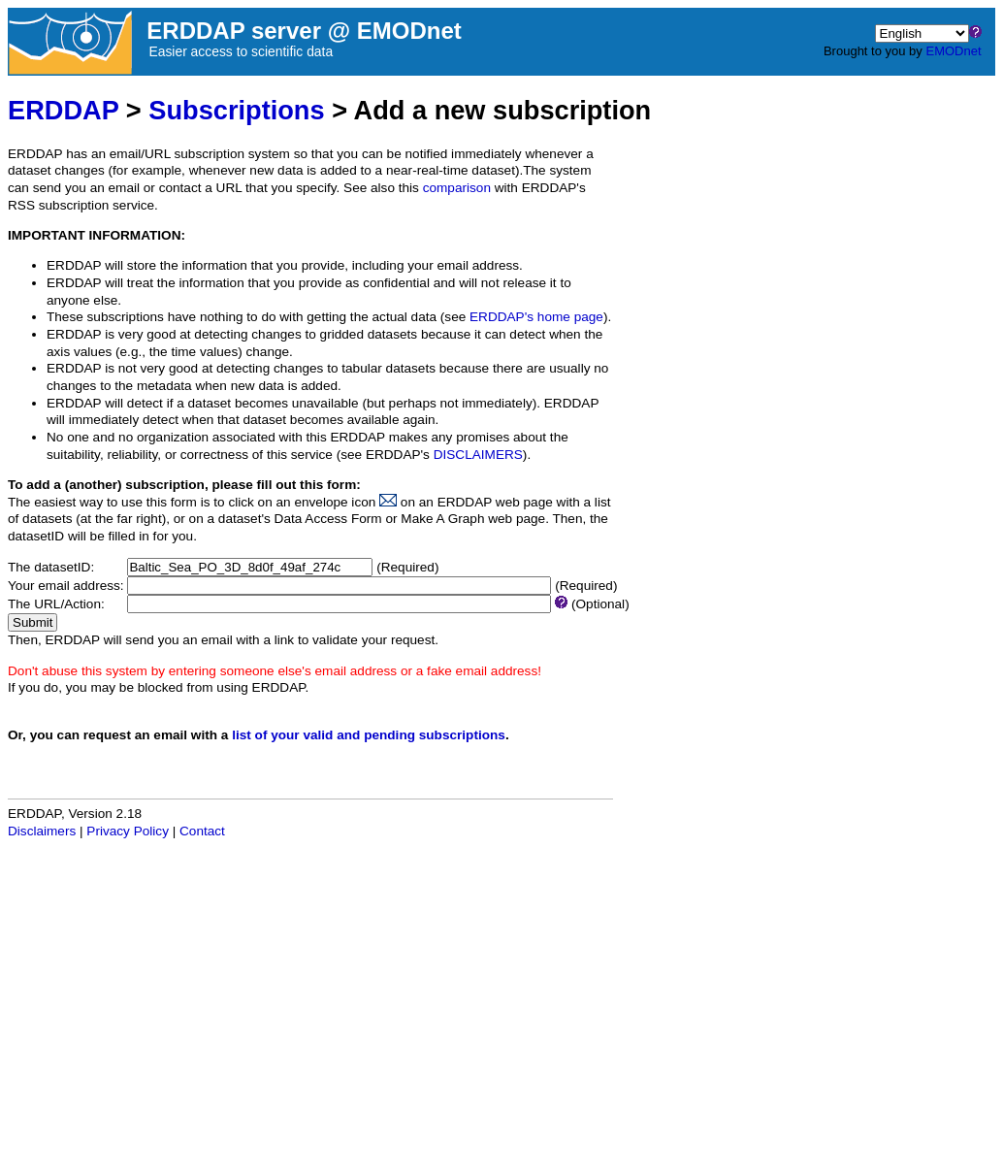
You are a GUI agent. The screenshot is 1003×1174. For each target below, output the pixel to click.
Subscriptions (236, 110)
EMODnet (953, 51)
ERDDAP (63, 110)
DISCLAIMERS (478, 454)
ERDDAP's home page (536, 317)
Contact (202, 831)
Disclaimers (42, 831)
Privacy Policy (127, 831)
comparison (457, 187)
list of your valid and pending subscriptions (368, 735)
